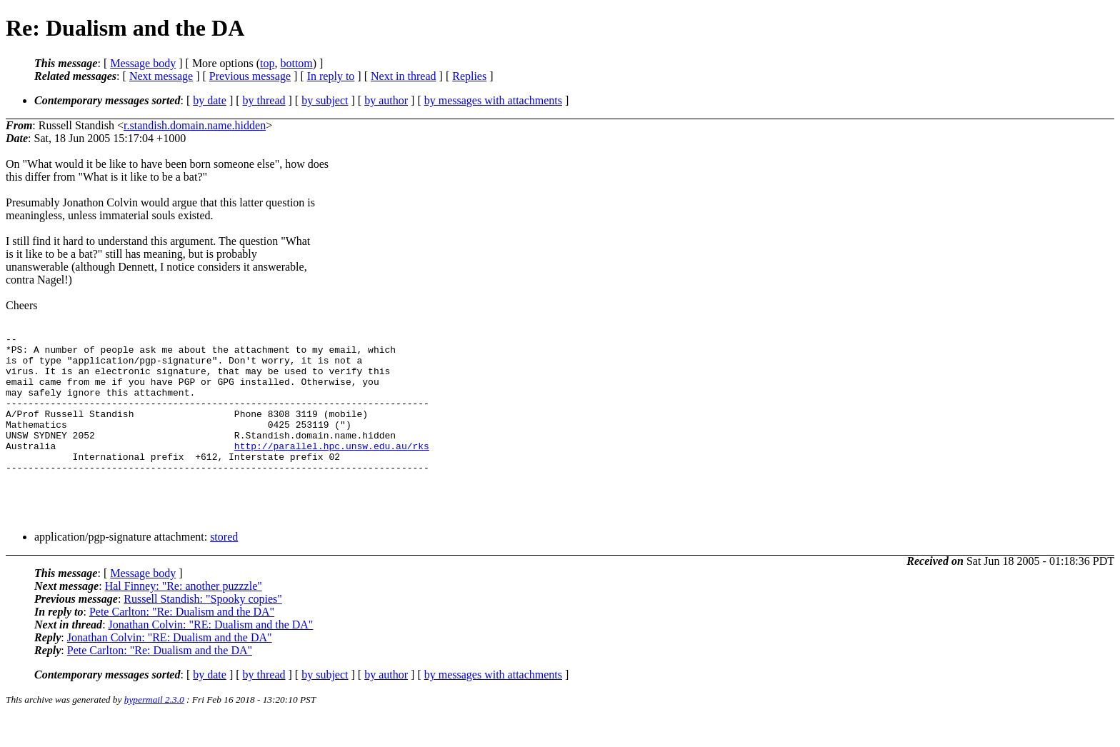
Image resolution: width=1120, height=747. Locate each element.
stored (224, 567)
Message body (143, 63)
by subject (324, 100)
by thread (264, 100)
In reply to (331, 76)
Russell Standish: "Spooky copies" (203, 629)
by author (386, 100)
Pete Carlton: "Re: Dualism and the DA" (181, 642)
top (267, 63)
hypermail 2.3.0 (154, 729)
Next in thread (403, 76)
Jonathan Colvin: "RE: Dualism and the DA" (211, 654)
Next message (161, 76)
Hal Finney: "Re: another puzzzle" (183, 616)
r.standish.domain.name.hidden (195, 125)
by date (209, 100)
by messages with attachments (493, 100)
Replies (469, 76)
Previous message (250, 76)
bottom (296, 63)
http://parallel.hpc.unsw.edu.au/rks (331, 469)
